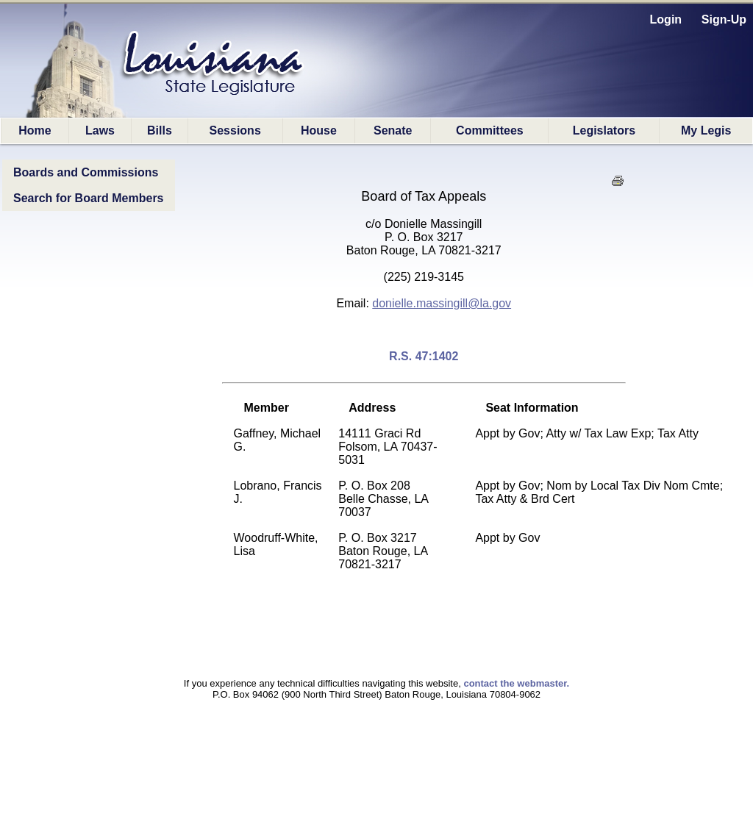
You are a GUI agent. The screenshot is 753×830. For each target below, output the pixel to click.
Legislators (604, 130)
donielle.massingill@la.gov (441, 303)
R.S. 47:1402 (423, 356)
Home (34, 130)
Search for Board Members (88, 198)
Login (666, 19)
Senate (393, 130)
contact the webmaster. (516, 683)
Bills (159, 130)
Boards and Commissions (85, 172)
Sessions (235, 130)
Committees (490, 130)
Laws (100, 130)
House (319, 130)
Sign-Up (724, 19)
